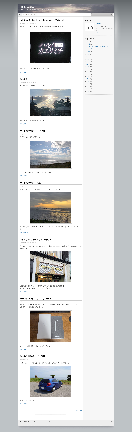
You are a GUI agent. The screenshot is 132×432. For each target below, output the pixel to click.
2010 (87, 91)
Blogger (51, 421)
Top (112, 421)
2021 (87, 64)
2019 (87, 69)
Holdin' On (30, 421)
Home (20, 14)
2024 (87, 56)
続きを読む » (24, 72)
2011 (87, 89)
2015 (87, 79)
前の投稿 (79, 410)
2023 (87, 59)
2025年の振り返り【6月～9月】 (33, 356)
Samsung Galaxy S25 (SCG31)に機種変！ (36, 299)
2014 (87, 81)
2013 (87, 84)
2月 (89, 44)
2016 (87, 76)
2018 (87, 71)
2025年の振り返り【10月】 (31, 183)
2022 (87, 61)
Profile (25, 14)
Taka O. (99, 23)
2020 (87, 66)
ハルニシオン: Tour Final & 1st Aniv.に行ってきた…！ (42, 20)
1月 (89, 51)
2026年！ (23, 79)
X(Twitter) (32, 14)
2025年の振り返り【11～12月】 (33, 131)
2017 (87, 74)
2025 (87, 54)
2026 (87, 42)
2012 (87, 86)
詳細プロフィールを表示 (100, 32)
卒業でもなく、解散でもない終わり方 (35, 240)
